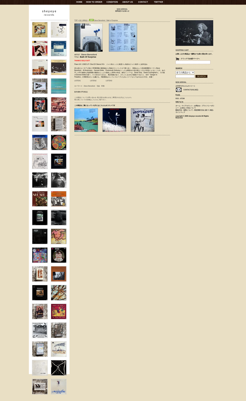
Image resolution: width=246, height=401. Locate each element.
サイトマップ (180, 112)
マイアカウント (187, 106)
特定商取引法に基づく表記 (203, 110)
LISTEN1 (77, 81)
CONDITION (112, 2)
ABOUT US (127, 2)
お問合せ (197, 106)
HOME (79, 2)
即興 (102, 86)
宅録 (98, 86)
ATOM (182, 98)
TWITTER (158, 2)
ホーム (178, 106)
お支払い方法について (188, 108)
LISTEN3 (109, 81)
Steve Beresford (89, 54)
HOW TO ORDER (94, 2)
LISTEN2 (93, 81)
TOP (76, 20)
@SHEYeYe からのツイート (185, 86)
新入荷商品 (83, 20)
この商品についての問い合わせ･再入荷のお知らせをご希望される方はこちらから (103, 97)
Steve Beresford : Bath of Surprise (103, 20)
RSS (177, 98)
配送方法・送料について (184, 110)
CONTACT (143, 2)
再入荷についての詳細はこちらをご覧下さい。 (90, 99)
